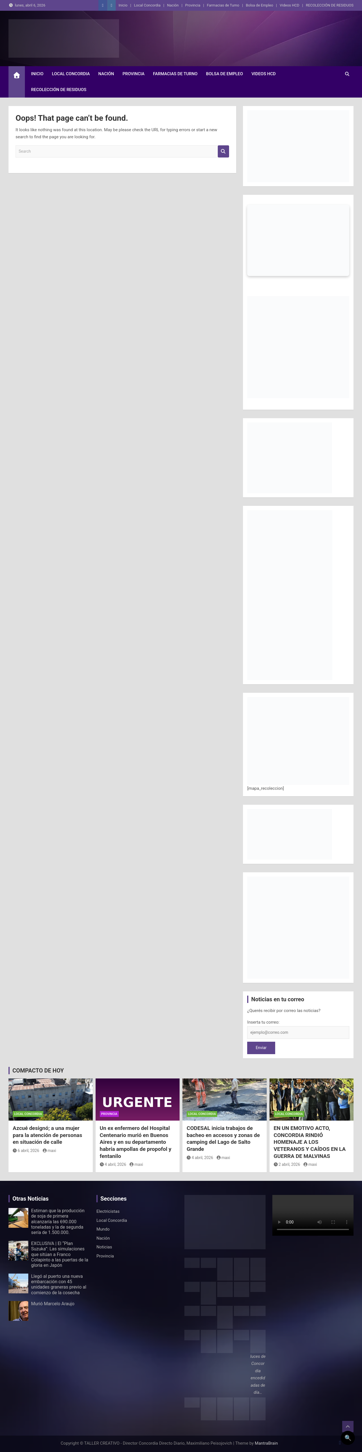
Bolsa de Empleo (259, 5)
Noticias (104, 1247)
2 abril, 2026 (287, 1164)
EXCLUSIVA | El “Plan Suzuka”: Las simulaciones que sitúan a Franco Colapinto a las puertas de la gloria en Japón (59, 1254)
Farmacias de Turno (223, 5)
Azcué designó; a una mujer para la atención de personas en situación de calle (47, 1135)
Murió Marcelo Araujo (52, 1303)
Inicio (122, 5)
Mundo (103, 1229)
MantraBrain (266, 1443)
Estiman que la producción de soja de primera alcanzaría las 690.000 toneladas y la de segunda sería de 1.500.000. (58, 1221)
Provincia (192, 5)
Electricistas (108, 1211)
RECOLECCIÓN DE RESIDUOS (330, 5)
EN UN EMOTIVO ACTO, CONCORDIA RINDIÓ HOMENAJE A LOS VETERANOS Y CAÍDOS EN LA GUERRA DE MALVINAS (310, 1142)
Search (223, 151)
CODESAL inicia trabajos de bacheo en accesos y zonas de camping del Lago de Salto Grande (223, 1138)
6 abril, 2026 (26, 1150)
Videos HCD (289, 5)
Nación (173, 5)
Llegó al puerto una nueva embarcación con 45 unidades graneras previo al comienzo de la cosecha (58, 1284)
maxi (49, 1150)
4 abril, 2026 (113, 1164)
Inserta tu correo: (263, 1022)
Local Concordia (147, 5)
